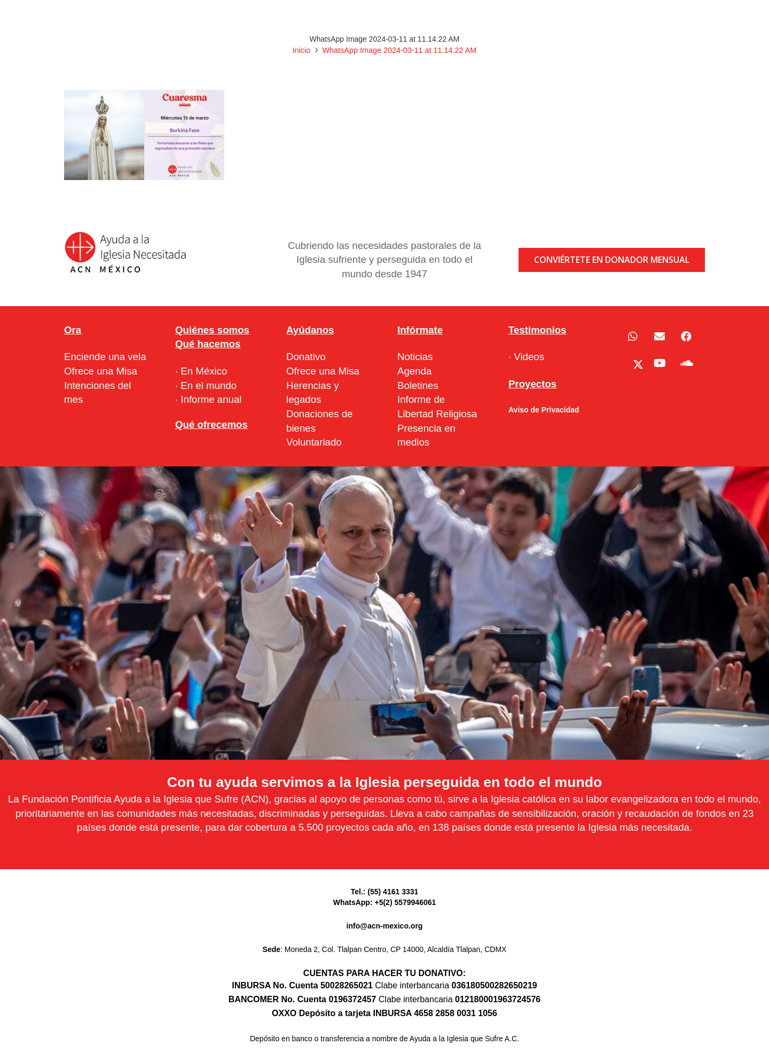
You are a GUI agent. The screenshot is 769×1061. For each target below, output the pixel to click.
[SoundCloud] (686, 363)
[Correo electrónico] (659, 336)
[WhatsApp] (632, 336)
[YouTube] (659, 363)
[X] (632, 363)
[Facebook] (686, 336)
